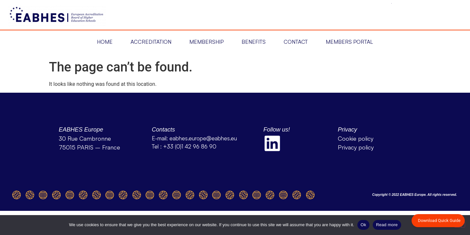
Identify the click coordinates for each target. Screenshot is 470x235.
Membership (206, 42)
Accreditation (151, 42)
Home (105, 42)
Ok (363, 224)
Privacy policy (356, 147)
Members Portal (349, 42)
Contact (296, 42)
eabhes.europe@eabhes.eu (203, 138)
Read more (387, 224)
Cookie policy (355, 138)
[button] (105, 42)
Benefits (254, 42)
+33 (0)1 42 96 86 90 (189, 146)
